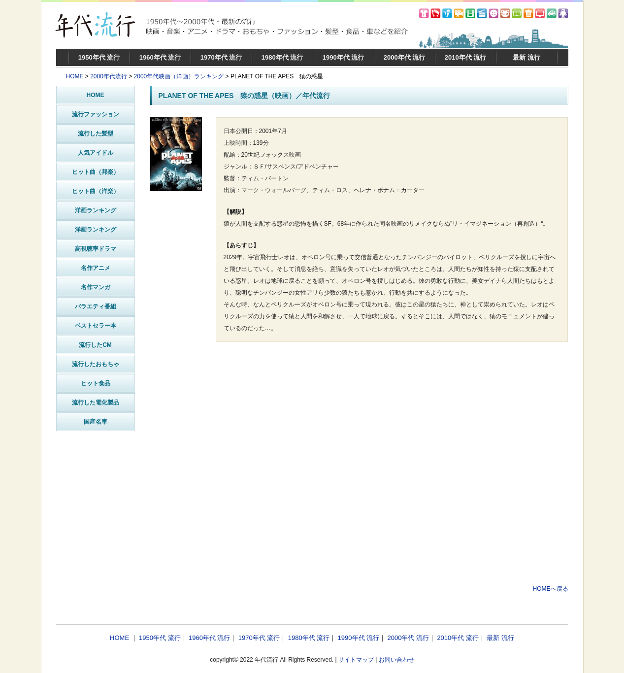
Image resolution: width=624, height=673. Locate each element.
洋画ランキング (95, 210)
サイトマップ (356, 659)
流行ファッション (95, 114)
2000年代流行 (108, 76)
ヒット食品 (95, 383)
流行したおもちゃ (95, 364)
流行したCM (95, 344)
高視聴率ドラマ (95, 248)
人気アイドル (95, 152)
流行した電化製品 (95, 402)
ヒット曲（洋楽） (95, 191)
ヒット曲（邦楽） (95, 171)
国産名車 (95, 421)
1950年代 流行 (99, 57)
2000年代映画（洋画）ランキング (179, 76)
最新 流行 (526, 57)
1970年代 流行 (221, 57)
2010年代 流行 (466, 57)
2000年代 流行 (405, 57)
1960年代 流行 (160, 57)
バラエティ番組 (95, 306)
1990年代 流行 (343, 57)
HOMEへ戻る (550, 588)
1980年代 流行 (282, 57)
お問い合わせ (396, 659)
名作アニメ (95, 268)
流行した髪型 (95, 133)
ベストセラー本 (95, 325)
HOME (75, 76)
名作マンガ (95, 287)
